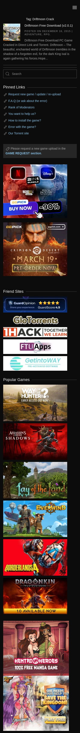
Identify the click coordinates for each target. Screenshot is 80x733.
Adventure (33, 34)
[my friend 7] (35, 363)
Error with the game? (22, 127)
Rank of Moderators (21, 107)
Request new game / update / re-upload (34, 94)
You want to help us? (22, 113)
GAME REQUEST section (23, 153)
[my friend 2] (35, 319)
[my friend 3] (35, 332)
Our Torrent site (18, 133)
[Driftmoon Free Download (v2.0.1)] (11, 31)
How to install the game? (24, 120)
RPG (47, 34)
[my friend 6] (35, 346)
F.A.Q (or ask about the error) (27, 101)
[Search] (40, 74)
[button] (75, 7)
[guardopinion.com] (35, 304)
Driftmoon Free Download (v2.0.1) (49, 25)
